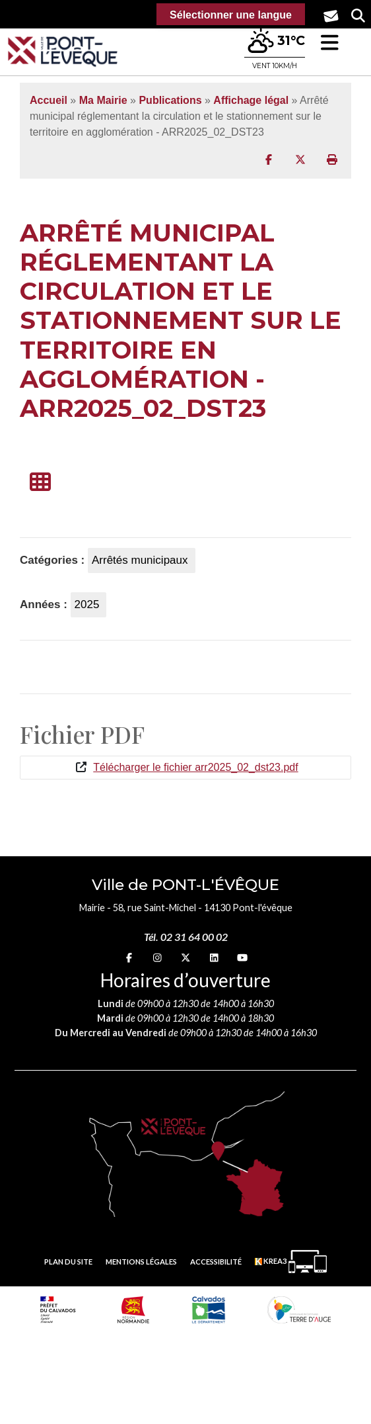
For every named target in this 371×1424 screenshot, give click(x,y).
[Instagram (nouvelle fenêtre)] (157, 957)
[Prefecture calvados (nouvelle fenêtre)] (58, 1309)
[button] (329, 43)
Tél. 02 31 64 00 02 (186, 936)
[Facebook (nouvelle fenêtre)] (129, 957)
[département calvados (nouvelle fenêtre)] (209, 1309)
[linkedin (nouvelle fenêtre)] (214, 957)
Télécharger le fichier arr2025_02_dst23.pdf (195, 767)
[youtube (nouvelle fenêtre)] (242, 957)
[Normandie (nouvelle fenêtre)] (133, 1309)
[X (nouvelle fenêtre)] (185, 957)
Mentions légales (141, 1261)
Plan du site (68, 1261)
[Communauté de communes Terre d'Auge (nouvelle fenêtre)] (299, 1309)
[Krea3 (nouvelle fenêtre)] (291, 1261)
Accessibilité (216, 1261)
